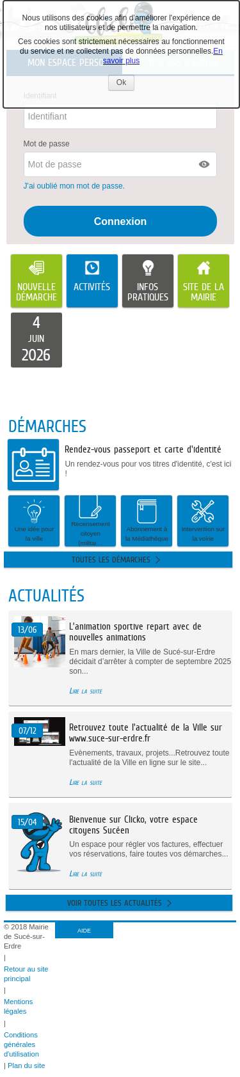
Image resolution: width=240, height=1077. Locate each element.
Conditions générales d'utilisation (21, 1044)
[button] (204, 164)
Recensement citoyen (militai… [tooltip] (90, 520)
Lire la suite (85, 690)
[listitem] (36, 340)
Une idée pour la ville (34, 520)
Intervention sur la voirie (203, 520)
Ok (125, 84)
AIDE (84, 930)
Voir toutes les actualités (114, 903)
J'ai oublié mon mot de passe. (75, 186)
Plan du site (26, 1065)
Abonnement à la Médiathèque (146, 520)
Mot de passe (47, 143)
